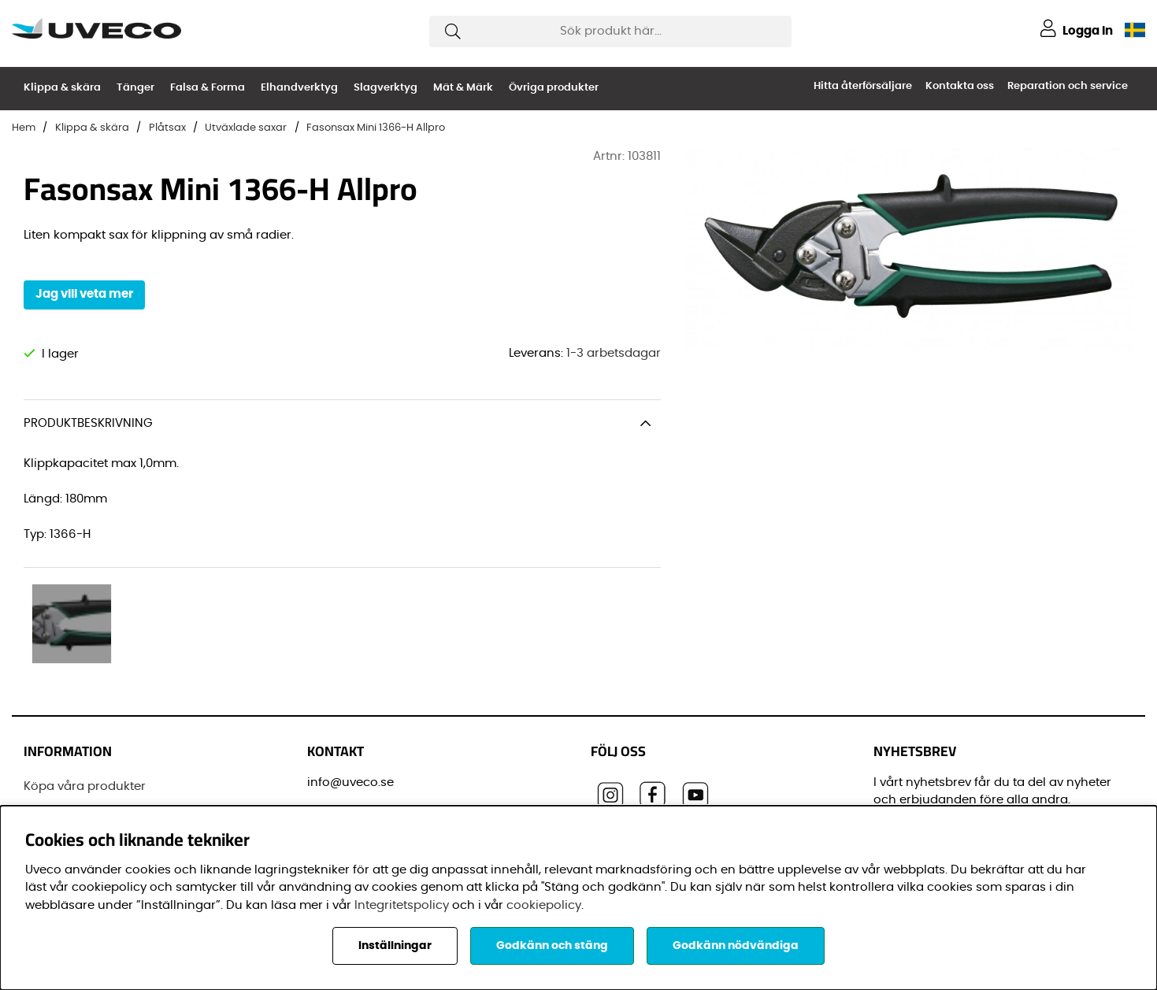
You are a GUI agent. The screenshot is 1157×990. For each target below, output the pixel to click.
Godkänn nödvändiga (736, 945)
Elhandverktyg (299, 88)
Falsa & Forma (207, 88)
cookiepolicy (543, 905)
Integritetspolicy (401, 905)
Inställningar (395, 945)
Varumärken (61, 793)
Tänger (135, 88)
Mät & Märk (463, 88)
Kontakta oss (959, 86)
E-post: (900, 730)
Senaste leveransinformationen (117, 734)
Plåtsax (167, 128)
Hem (23, 128)
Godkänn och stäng (552, 945)
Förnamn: (905, 800)
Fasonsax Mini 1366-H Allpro (375, 128)
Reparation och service (1067, 86)
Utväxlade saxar (246, 128)
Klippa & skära (62, 88)
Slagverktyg (385, 88)
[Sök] (610, 31)
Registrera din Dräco (84, 704)
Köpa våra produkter (85, 674)
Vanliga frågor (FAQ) (85, 763)
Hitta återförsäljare (863, 86)
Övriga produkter (554, 88)
